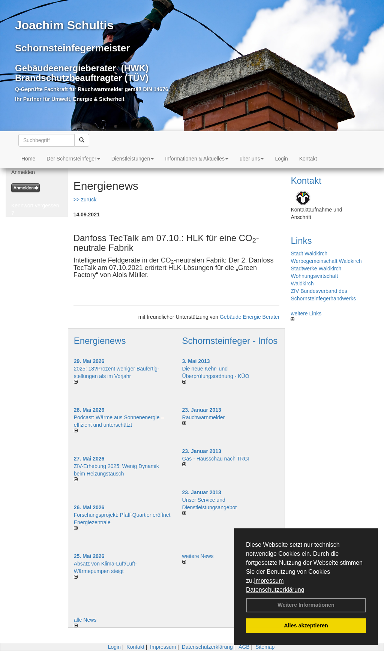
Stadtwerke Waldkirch (316, 269)
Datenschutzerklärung (275, 589)
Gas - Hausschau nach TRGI (215, 459)
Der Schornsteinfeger (73, 159)
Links (301, 241)
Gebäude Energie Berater (250, 317)
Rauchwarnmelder (203, 417)
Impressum (269, 581)
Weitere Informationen (306, 605)
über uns (252, 159)
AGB (244, 647)
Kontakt (308, 159)
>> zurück (85, 199)
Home (28, 159)
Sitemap (264, 647)
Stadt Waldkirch (309, 253)
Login (281, 159)
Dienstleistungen (132, 159)
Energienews (100, 341)
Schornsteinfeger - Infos (230, 341)
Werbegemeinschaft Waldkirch (326, 261)
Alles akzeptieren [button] (306, 625)
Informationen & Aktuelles (196, 159)
